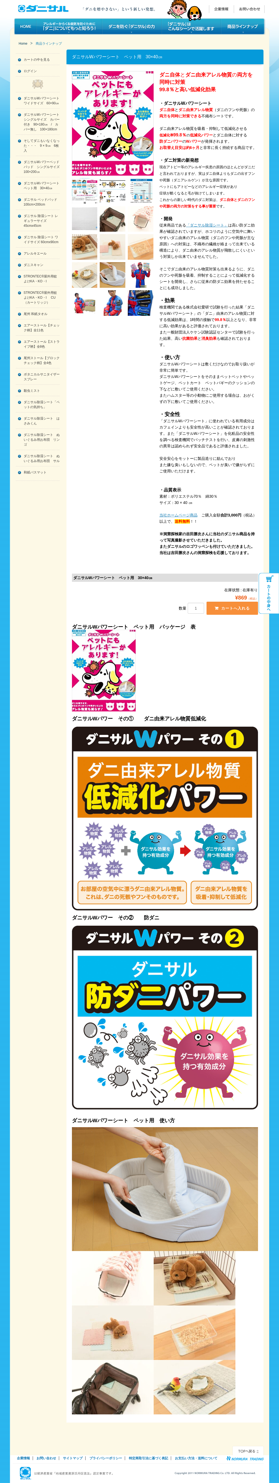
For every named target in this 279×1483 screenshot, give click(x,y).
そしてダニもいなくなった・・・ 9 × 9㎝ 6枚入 (42, 145)
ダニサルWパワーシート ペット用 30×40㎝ (42, 185)
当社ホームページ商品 (178, 515)
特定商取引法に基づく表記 (148, 1458)
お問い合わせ (46, 1458)
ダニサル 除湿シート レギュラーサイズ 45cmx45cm (41, 221)
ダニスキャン (33, 265)
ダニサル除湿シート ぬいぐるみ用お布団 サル (42, 458)
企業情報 (23, 1458)
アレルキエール (35, 253)
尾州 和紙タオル (35, 314)
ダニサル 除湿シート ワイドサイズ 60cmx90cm (41, 239)
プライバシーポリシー (105, 1458)
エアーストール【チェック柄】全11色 (42, 327)
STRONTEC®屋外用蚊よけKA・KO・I (40, 278)
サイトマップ (73, 1458)
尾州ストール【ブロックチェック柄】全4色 (42, 360)
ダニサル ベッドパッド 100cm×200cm (40, 202)
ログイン (30, 71)
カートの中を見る (37, 60)
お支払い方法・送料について (196, 1458)
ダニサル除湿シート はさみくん (42, 421)
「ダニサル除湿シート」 (207, 225)
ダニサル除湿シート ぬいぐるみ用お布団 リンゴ (42, 440)
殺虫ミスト (32, 391)
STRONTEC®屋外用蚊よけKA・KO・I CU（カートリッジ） (40, 297)
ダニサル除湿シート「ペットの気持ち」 (42, 404)
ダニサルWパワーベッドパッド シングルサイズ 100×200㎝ (42, 167)
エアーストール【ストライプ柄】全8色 (42, 344)
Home (23, 43)
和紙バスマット (35, 472)
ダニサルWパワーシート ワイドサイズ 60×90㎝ (42, 100)
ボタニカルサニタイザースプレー (42, 376)
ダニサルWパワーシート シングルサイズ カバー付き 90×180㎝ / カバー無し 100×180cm (42, 122)
